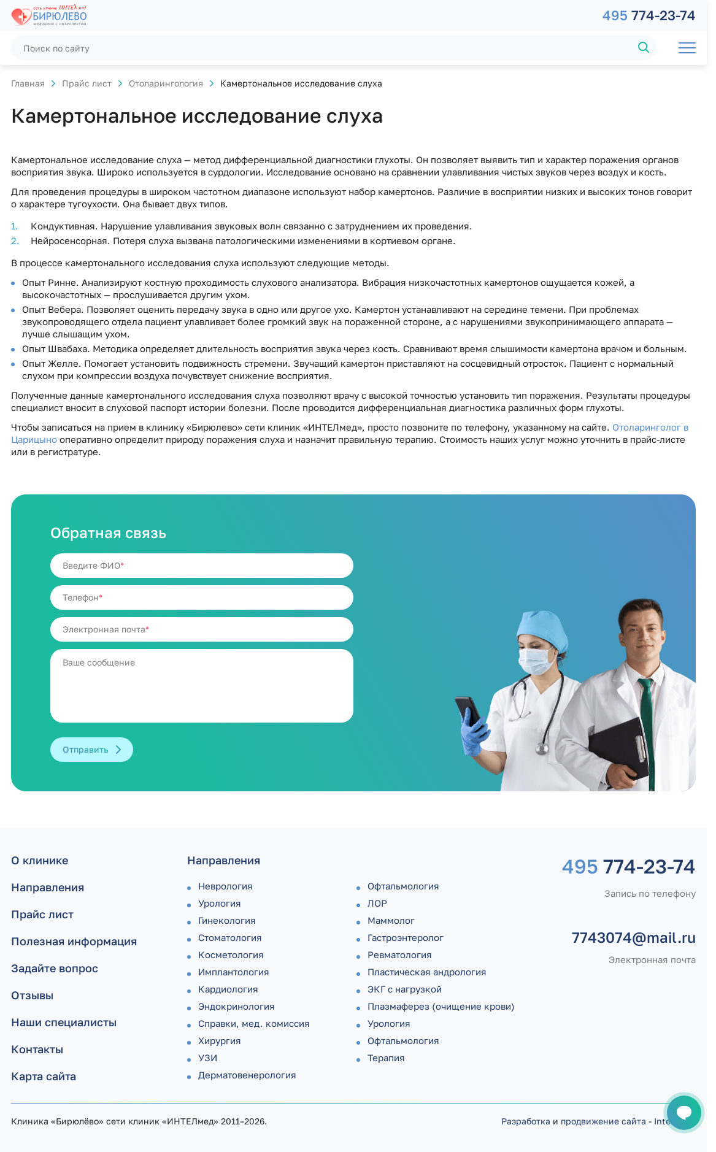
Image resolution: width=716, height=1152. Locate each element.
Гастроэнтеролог (406, 937)
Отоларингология (166, 83)
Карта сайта (43, 1076)
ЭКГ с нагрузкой (405, 988)
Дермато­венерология (247, 1074)
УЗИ (207, 1057)
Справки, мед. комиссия (254, 1023)
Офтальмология (403, 885)
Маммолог (391, 920)
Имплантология (233, 971)
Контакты (37, 1049)
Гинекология (227, 920)
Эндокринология (236, 1006)
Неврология (225, 885)
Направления (47, 887)
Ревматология (400, 954)
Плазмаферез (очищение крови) (441, 1006)
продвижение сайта (603, 1121)
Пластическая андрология (427, 971)
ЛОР (377, 902)
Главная (28, 83)
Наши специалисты (64, 1022)
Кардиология (228, 988)
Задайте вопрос (54, 968)
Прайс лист (87, 83)
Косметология (231, 954)
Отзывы (32, 995)
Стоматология (230, 937)
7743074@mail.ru (634, 937)
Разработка (525, 1121)
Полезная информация (74, 941)
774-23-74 (649, 15)
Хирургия (219, 1040)
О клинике (39, 860)
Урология (219, 902)
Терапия (386, 1057)
